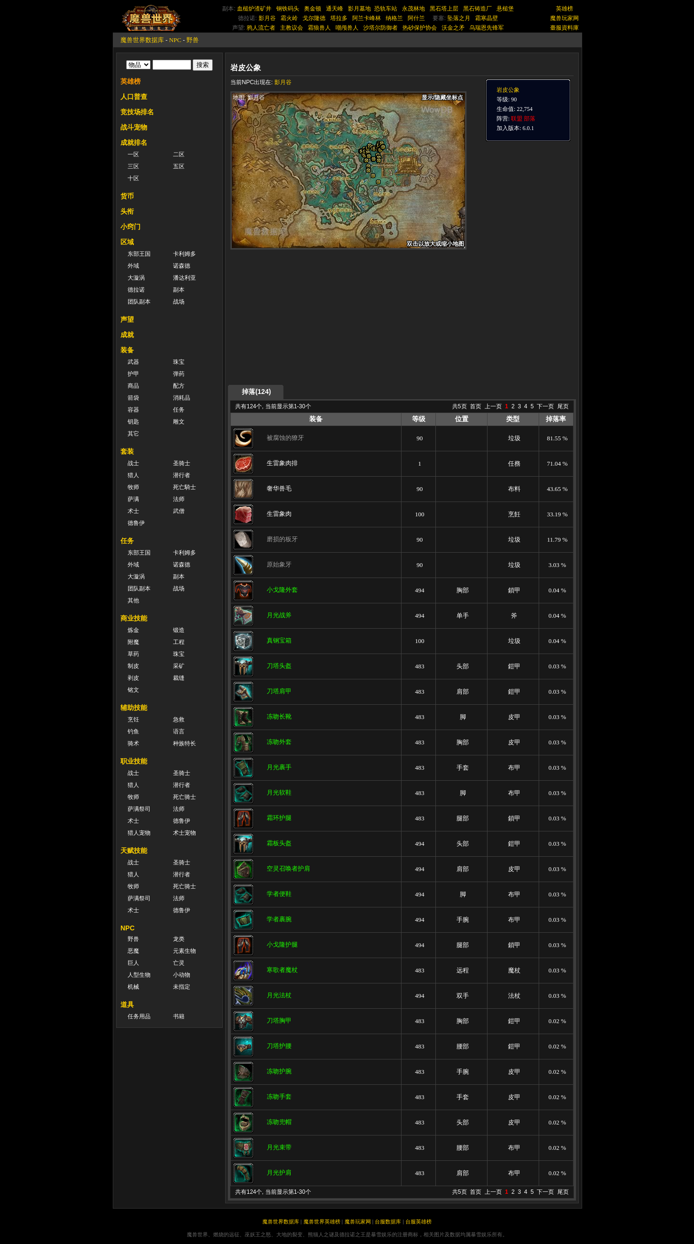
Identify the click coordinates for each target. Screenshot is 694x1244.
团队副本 (139, 301)
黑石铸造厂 (477, 8)
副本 (178, 289)
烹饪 (133, 719)
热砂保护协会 (419, 27)
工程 (178, 642)
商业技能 (133, 618)
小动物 (181, 974)
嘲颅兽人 (347, 27)
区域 (127, 242)
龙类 (178, 939)
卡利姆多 (184, 254)
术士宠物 (184, 832)
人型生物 (139, 974)
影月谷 (267, 18)
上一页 (493, 406)
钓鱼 (133, 731)
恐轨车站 (385, 8)
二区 (178, 154)
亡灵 (178, 963)
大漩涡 (136, 277)
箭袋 (133, 397)
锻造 (178, 630)
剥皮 (133, 678)
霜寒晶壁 (486, 18)
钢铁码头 (287, 8)
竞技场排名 (137, 112)
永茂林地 (413, 8)
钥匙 (133, 421)
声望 (127, 319)
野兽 (192, 40)
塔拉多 (338, 18)
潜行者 (181, 475)
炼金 (133, 630)
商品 (133, 385)
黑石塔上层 (444, 8)
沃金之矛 (453, 27)
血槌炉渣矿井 (254, 8)
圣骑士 (181, 463)
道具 (127, 1004)
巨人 (133, 963)
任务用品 (139, 1016)
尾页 (563, 406)
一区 (133, 154)
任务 (178, 409)
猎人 (133, 475)
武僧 (178, 511)
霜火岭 (289, 18)
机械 (133, 986)
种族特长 (184, 743)
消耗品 (181, 397)
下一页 (545, 406)
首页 (475, 406)
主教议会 (291, 27)
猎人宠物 (139, 832)
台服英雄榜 (418, 1221)
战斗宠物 (133, 127)
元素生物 (184, 951)
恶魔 (133, 951)
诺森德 (181, 265)
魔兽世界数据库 (142, 40)
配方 (178, 385)
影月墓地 (359, 8)
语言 (178, 731)
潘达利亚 (184, 277)
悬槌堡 (505, 8)
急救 (178, 719)
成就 (127, 334)
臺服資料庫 (564, 27)
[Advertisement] (320, 316)
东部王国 (139, 254)
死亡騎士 (184, 487)
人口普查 (133, 96)
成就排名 (133, 142)
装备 (127, 350)
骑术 (133, 743)
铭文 (133, 690)
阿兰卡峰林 (366, 18)
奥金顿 (312, 8)
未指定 (181, 986)
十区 (133, 178)
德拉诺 (136, 289)
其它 (133, 433)
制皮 (133, 666)
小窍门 (130, 226)
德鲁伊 (136, 523)
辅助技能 (133, 707)
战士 (133, 463)
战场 (178, 301)
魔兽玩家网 (564, 18)
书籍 (178, 1016)
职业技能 (133, 761)
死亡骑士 (184, 797)
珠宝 (178, 362)
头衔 (127, 211)
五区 (178, 166)
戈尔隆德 (314, 18)
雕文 (178, 421)
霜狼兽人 (319, 27)
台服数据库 (388, 1221)
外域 (133, 265)
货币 (127, 196)
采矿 (178, 666)
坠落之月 (458, 18)
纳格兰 (394, 18)
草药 (133, 654)
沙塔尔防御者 (380, 27)
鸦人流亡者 (261, 27)
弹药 (178, 374)
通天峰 (334, 8)
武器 (133, 362)
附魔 (133, 642)
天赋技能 (133, 850)
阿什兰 (416, 18)
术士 (133, 511)
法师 (178, 499)
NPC (175, 40)
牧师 (133, 487)
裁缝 (178, 678)
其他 (133, 600)
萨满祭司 (139, 809)
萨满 (133, 499)
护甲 (133, 374)
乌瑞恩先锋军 (486, 27)
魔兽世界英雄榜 (322, 1221)
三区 (133, 166)
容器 (133, 409)
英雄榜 (564, 8)
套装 (127, 451)
